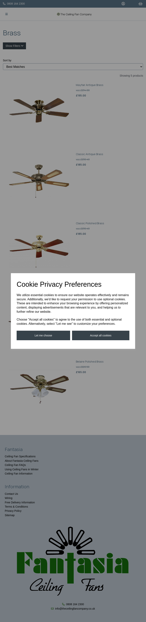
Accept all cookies (100, 335)
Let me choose (43, 335)
